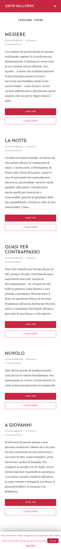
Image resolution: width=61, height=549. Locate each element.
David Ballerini (19, 6)
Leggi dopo (31, 121)
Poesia (31, 40)
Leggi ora (30, 112)
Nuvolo (15, 354)
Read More (30, 545)
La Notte (16, 141)
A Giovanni (18, 426)
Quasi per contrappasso (23, 250)
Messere (15, 35)
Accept (53, 540)
